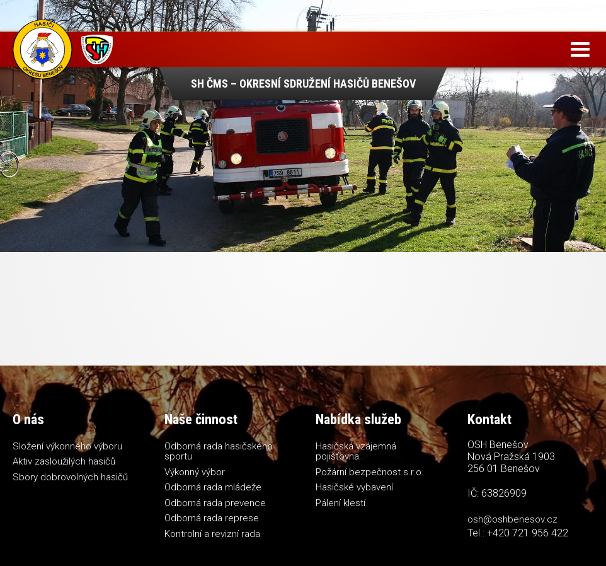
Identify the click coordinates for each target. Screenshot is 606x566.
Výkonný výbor (194, 472)
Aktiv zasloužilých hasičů (64, 461)
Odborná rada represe (211, 518)
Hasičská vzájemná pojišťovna (356, 452)
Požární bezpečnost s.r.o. (370, 472)
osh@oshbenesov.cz (512, 519)
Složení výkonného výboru (67, 446)
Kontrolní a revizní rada (212, 534)
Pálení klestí (340, 503)
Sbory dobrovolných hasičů (70, 477)
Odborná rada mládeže (212, 487)
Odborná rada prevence (215, 503)
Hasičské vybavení (354, 487)
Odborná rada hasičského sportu (218, 452)
